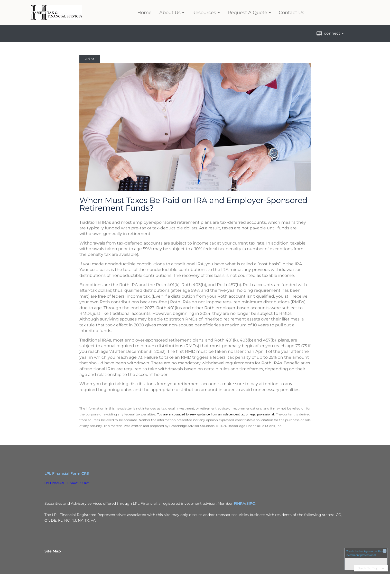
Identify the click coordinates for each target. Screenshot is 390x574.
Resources (204, 12)
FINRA (239, 503)
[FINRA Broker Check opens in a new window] (366, 559)
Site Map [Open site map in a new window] (52, 551)
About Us (170, 12)
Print (90, 59)
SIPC (250, 503)
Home (144, 12)
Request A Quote (247, 12)
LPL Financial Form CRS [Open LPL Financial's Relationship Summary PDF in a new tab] (66, 473)
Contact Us (291, 12)
